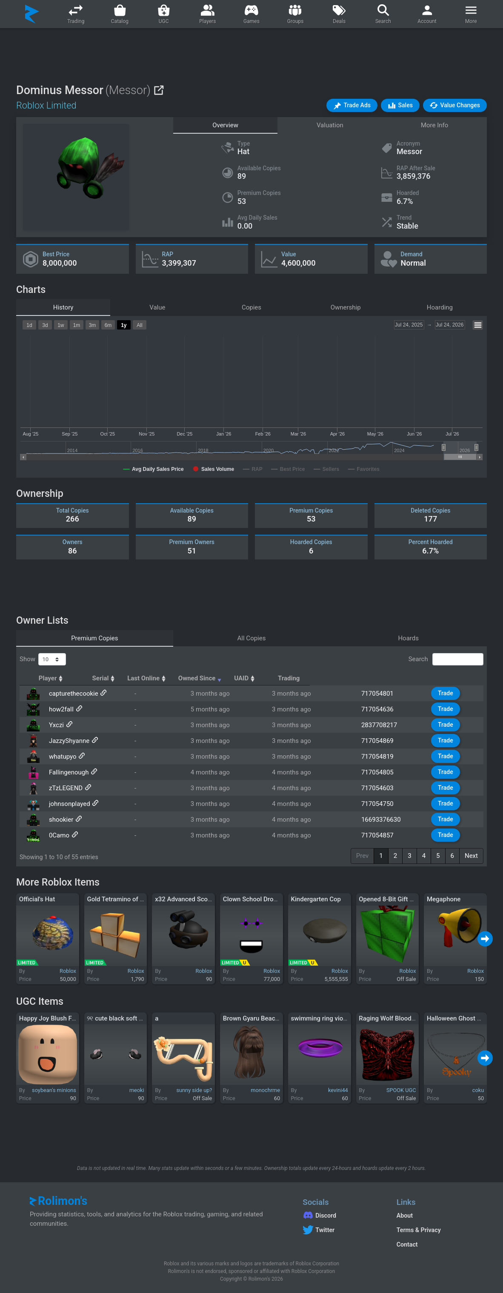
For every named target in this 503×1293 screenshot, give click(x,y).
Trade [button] (446, 693)
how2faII (60, 709)
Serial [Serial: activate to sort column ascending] (157, 678)
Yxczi (55, 725)
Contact (407, 1244)
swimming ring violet (321, 1018)
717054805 (381, 772)
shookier (60, 819)
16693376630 (385, 819)
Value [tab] (157, 307)
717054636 (381, 709)
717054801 (381, 693)
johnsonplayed (68, 804)
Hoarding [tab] (440, 307)
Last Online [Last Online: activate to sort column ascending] (220, 678)
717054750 (381, 804)
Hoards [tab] (408, 638)
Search (446, 659)
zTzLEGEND (65, 788)
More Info (434, 125)
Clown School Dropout (254, 899)
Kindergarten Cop (316, 899)
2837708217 (383, 725)
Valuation (330, 125)
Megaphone (443, 899)
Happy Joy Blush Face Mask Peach (69, 1018)
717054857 (381, 835)
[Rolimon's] (32, 14)
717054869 (381, 741)
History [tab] (63, 307)
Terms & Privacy (419, 1230)
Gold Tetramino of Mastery (125, 899)
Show (43, 659)
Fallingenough (68, 772)
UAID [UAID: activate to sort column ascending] (376, 678)
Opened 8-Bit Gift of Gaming (399, 899)
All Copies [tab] (251, 638)
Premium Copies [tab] (94, 638)
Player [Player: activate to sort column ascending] (61, 678)
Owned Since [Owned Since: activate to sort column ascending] (301, 678)
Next (471, 856)
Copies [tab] (251, 307)
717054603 (381, 788)
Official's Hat (37, 899)
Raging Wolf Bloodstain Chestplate (408, 1018)
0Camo (58, 835)
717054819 (381, 756)
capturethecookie (72, 693)
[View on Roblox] (158, 90)
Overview (225, 125)
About (405, 1215)
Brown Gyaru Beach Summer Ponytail (276, 1018)
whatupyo (62, 756)
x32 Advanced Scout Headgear (199, 899)
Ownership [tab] (346, 307)
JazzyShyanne (68, 741)
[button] (351, 105)
